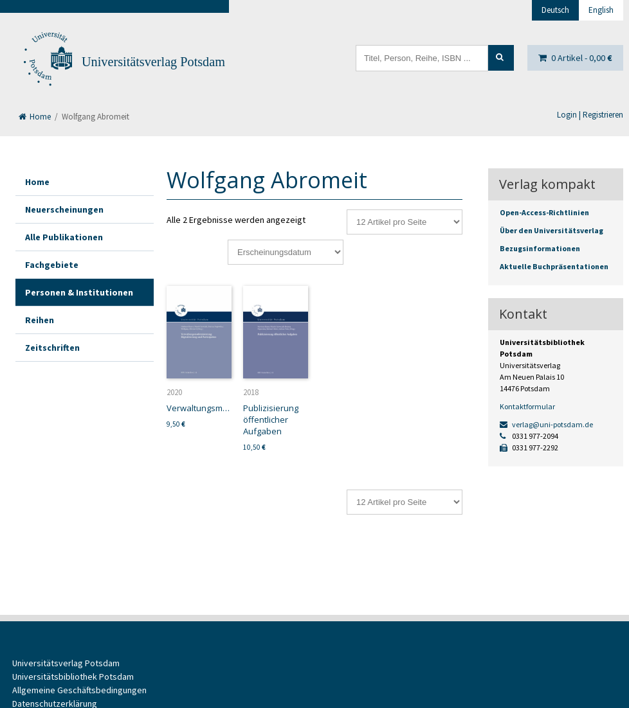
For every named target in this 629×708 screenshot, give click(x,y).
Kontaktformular (527, 406)
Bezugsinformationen (540, 248)
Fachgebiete (51, 264)
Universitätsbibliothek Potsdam (73, 676)
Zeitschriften (52, 347)
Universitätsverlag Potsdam (153, 62)
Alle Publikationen (64, 237)
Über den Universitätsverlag (551, 230)
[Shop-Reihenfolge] (285, 252)
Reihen (39, 320)
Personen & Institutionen (79, 292)
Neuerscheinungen (64, 209)
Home (35, 116)
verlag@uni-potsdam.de (546, 424)
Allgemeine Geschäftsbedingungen (79, 690)
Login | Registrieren (590, 114)
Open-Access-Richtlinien (544, 212)
